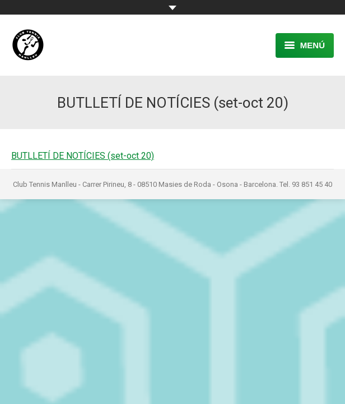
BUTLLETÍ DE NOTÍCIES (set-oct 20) (82, 155)
